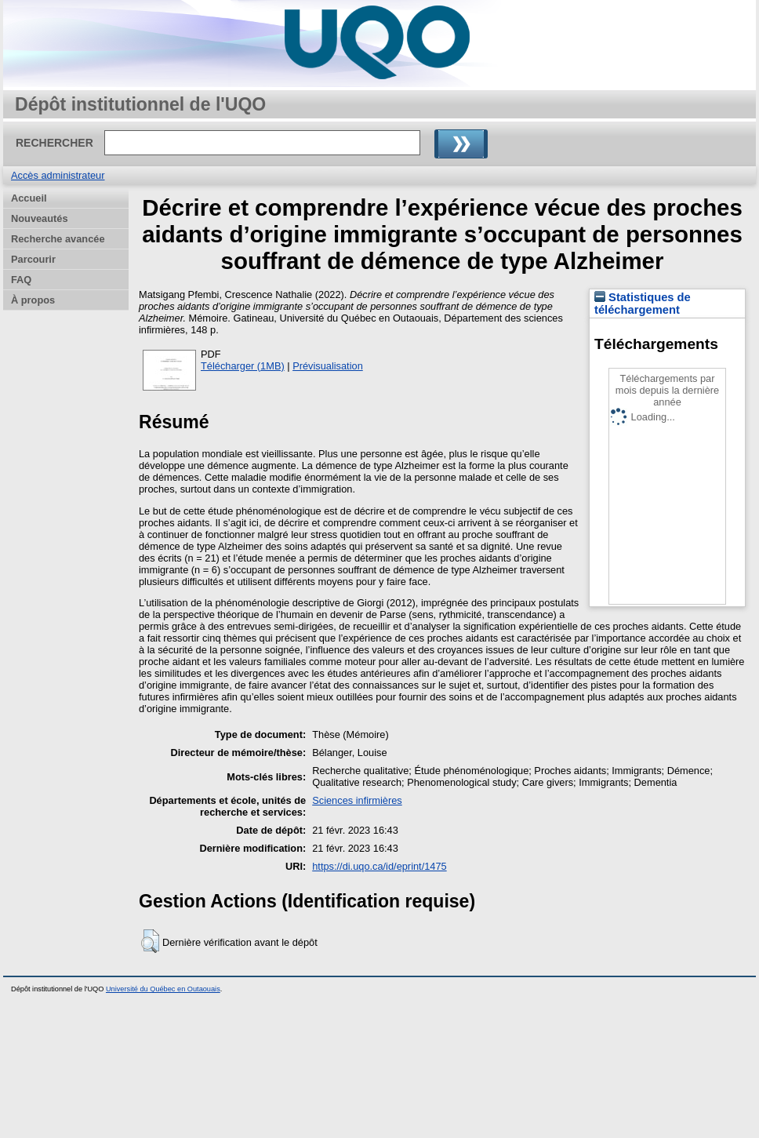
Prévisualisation (327, 366)
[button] (150, 941)
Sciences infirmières (357, 800)
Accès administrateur (57, 175)
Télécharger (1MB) (243, 366)
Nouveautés (39, 218)
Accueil (29, 198)
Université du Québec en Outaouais (163, 989)
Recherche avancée (58, 239)
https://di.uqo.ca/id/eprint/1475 (379, 866)
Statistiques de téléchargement (642, 303)
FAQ (21, 279)
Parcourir (33, 259)
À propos (33, 300)
